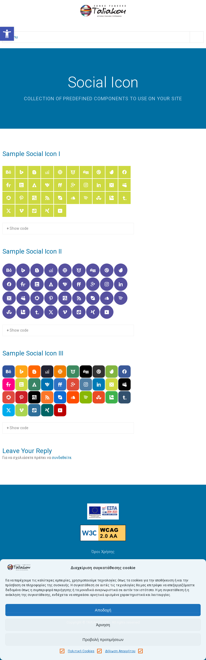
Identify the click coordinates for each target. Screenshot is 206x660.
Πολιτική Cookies (81, 651)
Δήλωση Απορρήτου (120, 651)
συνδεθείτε (61, 457)
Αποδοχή (103, 610)
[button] (7, 34)
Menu (105, 37)
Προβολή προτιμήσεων (103, 639)
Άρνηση (103, 624)
